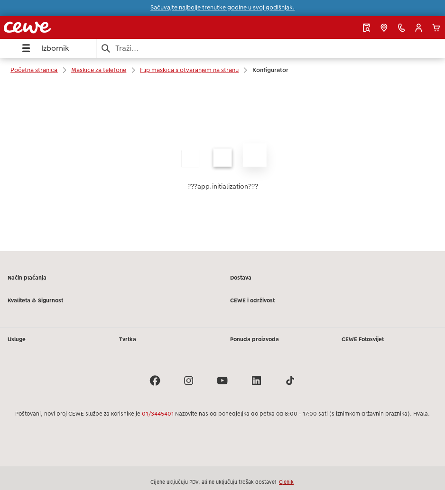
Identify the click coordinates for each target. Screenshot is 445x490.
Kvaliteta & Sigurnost (35, 300)
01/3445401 (158, 413)
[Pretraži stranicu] (270, 48)
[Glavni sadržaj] (222, 166)
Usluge (17, 339)
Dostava (240, 277)
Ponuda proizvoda (254, 339)
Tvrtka (127, 339)
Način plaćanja (27, 277)
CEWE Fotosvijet (363, 339)
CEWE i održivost (252, 300)
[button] (418, 28)
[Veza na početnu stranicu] (87, 27)
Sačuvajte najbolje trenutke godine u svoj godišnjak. (222, 7)
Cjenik (286, 482)
